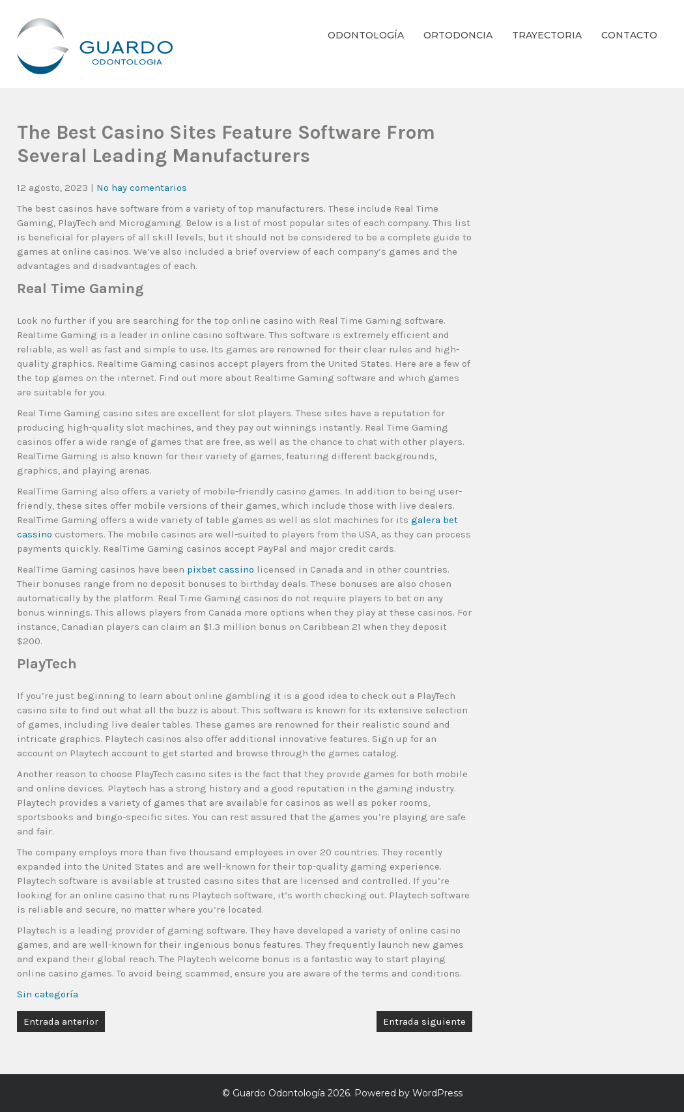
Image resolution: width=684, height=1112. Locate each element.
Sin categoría (47, 994)
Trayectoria (547, 35)
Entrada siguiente (424, 1021)
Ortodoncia (457, 35)
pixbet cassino (220, 569)
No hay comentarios (141, 187)
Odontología (366, 35)
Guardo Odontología (279, 1093)
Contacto (629, 35)
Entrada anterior (60, 1021)
